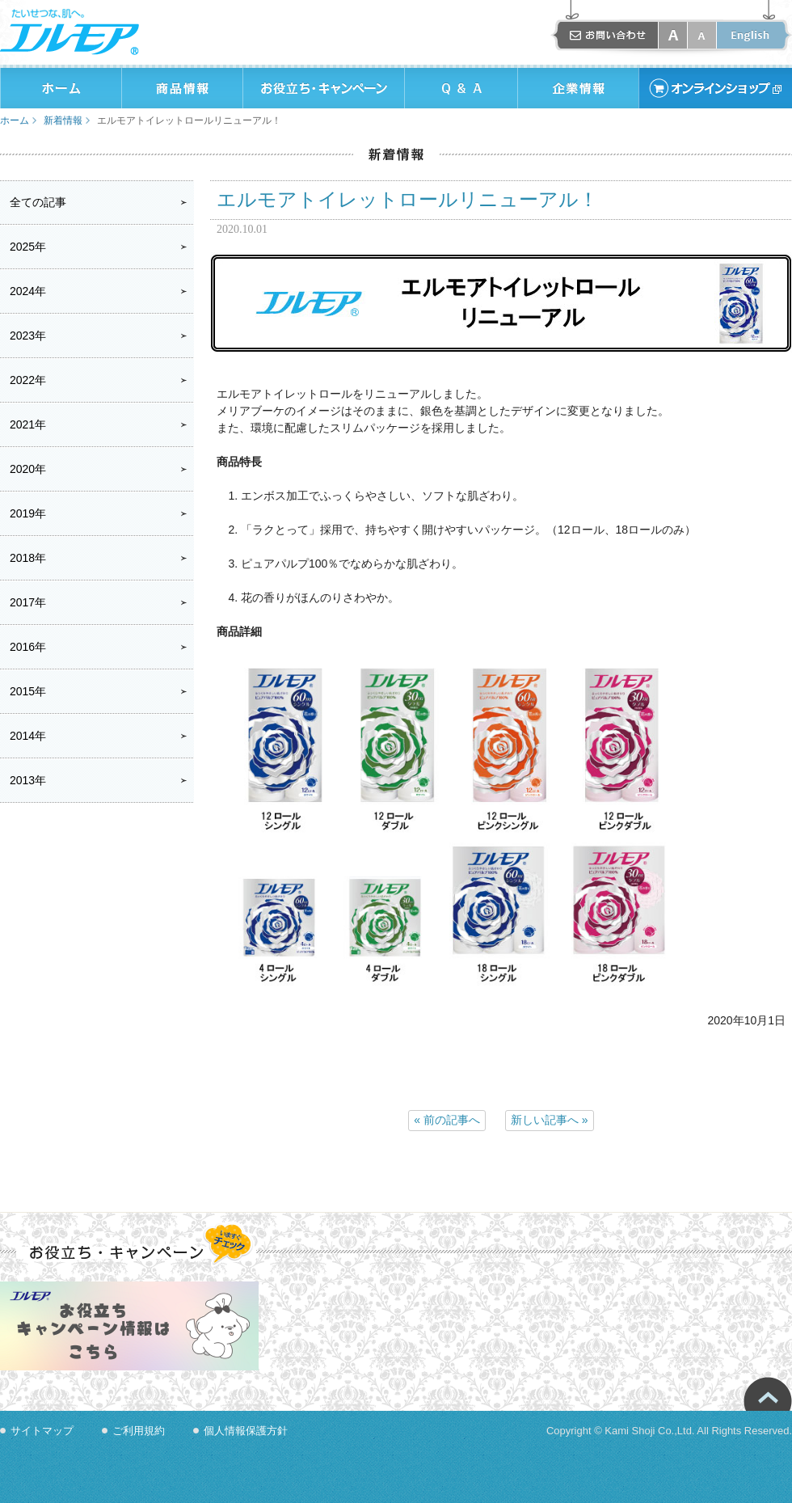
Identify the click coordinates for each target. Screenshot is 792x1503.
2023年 (28, 335)
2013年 (28, 780)
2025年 (28, 246)
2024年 (28, 291)
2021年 (28, 424)
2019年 (28, 513)
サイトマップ (42, 1431)
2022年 (28, 380)
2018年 (28, 557)
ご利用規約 (138, 1431)
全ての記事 (38, 202)
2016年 (28, 646)
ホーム (14, 120)
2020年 (28, 468)
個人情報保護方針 (246, 1431)
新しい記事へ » (549, 1119)
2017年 (28, 602)
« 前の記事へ (447, 1119)
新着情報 (63, 120)
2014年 (28, 735)
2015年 (28, 691)
